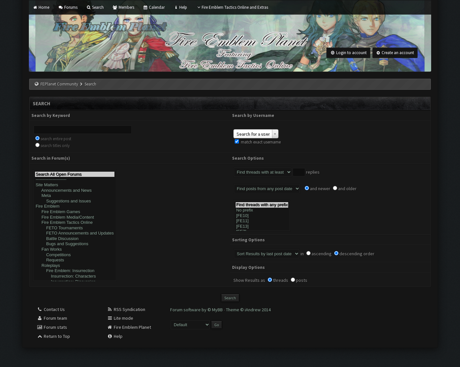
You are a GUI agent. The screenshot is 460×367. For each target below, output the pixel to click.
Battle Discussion (74, 239)
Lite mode (120, 318)
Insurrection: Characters (74, 276)
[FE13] (262, 226)
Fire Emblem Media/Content (74, 217)
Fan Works (74, 249)
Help (180, 7)
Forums (67, 7)
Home (41, 7)
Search (95, 7)
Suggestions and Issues (74, 201)
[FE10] (262, 216)
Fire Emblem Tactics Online (74, 222)
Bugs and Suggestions (74, 244)
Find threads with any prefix (262, 205)
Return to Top (53, 336)
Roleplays (74, 266)
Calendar (154, 7)
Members (123, 7)
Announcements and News (74, 190)
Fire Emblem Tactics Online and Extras (232, 7)
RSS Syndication (126, 309)
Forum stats (52, 327)
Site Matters (74, 185)
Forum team (52, 318)
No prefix (262, 210)
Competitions (74, 255)
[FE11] (262, 221)
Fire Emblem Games (74, 212)
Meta (74, 196)
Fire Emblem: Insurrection (74, 271)
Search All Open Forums (74, 174)
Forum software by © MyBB (197, 310)
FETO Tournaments (74, 228)
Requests (74, 260)
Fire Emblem (74, 206)
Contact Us (51, 309)
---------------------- (74, 179)
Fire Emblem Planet (129, 327)
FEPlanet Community (59, 84)
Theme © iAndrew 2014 (248, 310)
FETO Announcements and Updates (74, 233)
